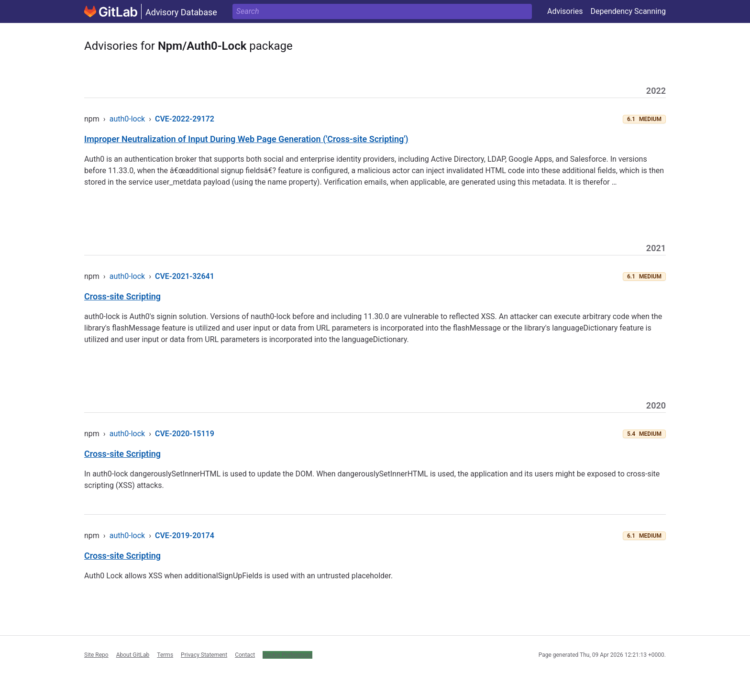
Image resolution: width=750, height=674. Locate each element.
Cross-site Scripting (122, 296)
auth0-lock (127, 118)
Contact (245, 655)
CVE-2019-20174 (184, 535)
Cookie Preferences (287, 655)
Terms (165, 655)
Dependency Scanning (628, 11)
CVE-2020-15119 (184, 433)
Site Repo (96, 655)
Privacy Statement (204, 655)
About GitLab (133, 655)
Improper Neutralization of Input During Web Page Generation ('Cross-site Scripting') (246, 139)
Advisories (565, 11)
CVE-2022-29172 (184, 118)
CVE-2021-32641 (184, 276)
